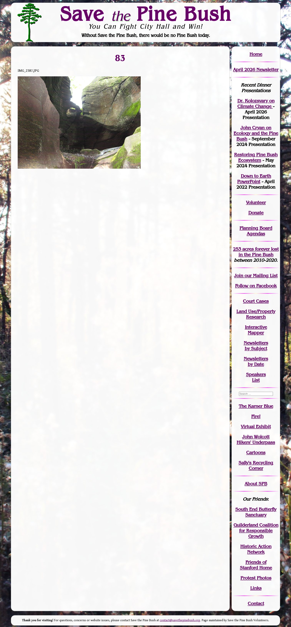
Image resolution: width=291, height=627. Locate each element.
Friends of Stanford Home (256, 564)
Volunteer (256, 202)
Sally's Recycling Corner (256, 465)
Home (255, 54)
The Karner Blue (256, 406)
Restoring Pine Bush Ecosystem (256, 157)
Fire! (255, 416)
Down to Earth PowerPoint (254, 178)
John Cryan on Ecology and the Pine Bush (256, 133)
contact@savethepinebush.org (180, 620)
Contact (256, 603)
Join (238, 275)
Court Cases (256, 301)
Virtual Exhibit (256, 426)
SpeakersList (256, 377)
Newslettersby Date (256, 361)
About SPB (256, 483)
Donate (256, 212)
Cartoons (255, 452)
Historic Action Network (255, 549)
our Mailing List (260, 275)
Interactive (256, 327)
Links (256, 588)
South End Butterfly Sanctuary (255, 512)
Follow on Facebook (256, 285)
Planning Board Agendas (255, 230)
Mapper (256, 332)
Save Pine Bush (145, 14)
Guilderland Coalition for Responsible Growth (256, 530)
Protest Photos (255, 578)
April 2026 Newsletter (256, 69)
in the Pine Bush (259, 251)
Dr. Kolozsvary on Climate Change (255, 103)
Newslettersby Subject (256, 345)
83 (120, 57)
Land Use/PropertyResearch (255, 314)
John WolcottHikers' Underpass (256, 439)
